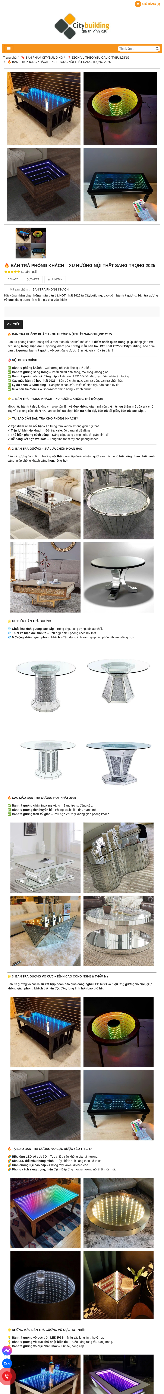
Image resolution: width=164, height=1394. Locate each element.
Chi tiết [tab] (13, 324)
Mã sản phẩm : (20, 289)
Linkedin (55, 279)
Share (13, 279)
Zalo (7, 1363)
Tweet (33, 279)
